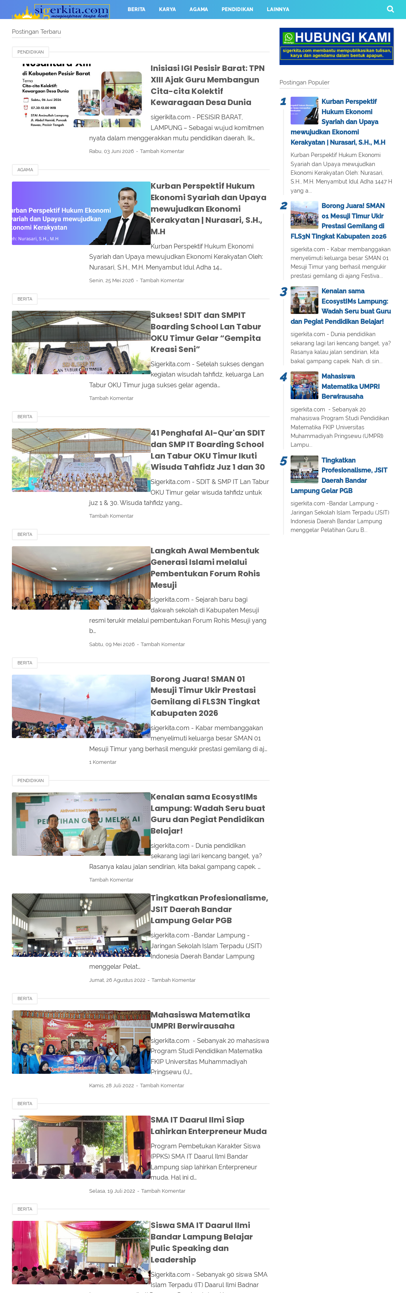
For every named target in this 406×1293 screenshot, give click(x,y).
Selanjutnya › (185, 1193)
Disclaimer (246, 1256)
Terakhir (224, 1193)
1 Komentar (128, 692)
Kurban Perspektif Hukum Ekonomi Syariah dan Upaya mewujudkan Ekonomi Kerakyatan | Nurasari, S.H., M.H (189, 191)
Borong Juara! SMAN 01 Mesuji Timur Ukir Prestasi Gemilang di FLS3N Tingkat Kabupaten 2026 (189, 632)
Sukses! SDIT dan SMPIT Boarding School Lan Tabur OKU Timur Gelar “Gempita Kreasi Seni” (185, 302)
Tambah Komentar (188, 140)
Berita (24, 275)
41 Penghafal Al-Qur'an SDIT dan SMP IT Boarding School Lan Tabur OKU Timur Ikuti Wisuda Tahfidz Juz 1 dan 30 (190, 414)
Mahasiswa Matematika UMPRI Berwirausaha (351, 386)
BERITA (137, 9)
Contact (150, 1256)
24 (154, 1193)
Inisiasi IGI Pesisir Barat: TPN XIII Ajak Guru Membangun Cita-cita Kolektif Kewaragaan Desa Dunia (189, 79)
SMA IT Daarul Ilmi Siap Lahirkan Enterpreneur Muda (181, 1011)
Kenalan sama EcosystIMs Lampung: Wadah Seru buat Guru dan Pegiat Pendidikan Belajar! (189, 738)
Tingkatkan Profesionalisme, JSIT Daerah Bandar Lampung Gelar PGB (187, 822)
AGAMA (199, 9)
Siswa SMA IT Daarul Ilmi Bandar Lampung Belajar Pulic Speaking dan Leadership (190, 1112)
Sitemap (288, 1256)
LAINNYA (278, 9)
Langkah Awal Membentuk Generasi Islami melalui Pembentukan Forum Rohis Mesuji (188, 526)
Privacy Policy (196, 1256)
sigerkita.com (220, 1282)
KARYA (167, 9)
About (115, 1256)
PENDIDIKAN (237, 9)
